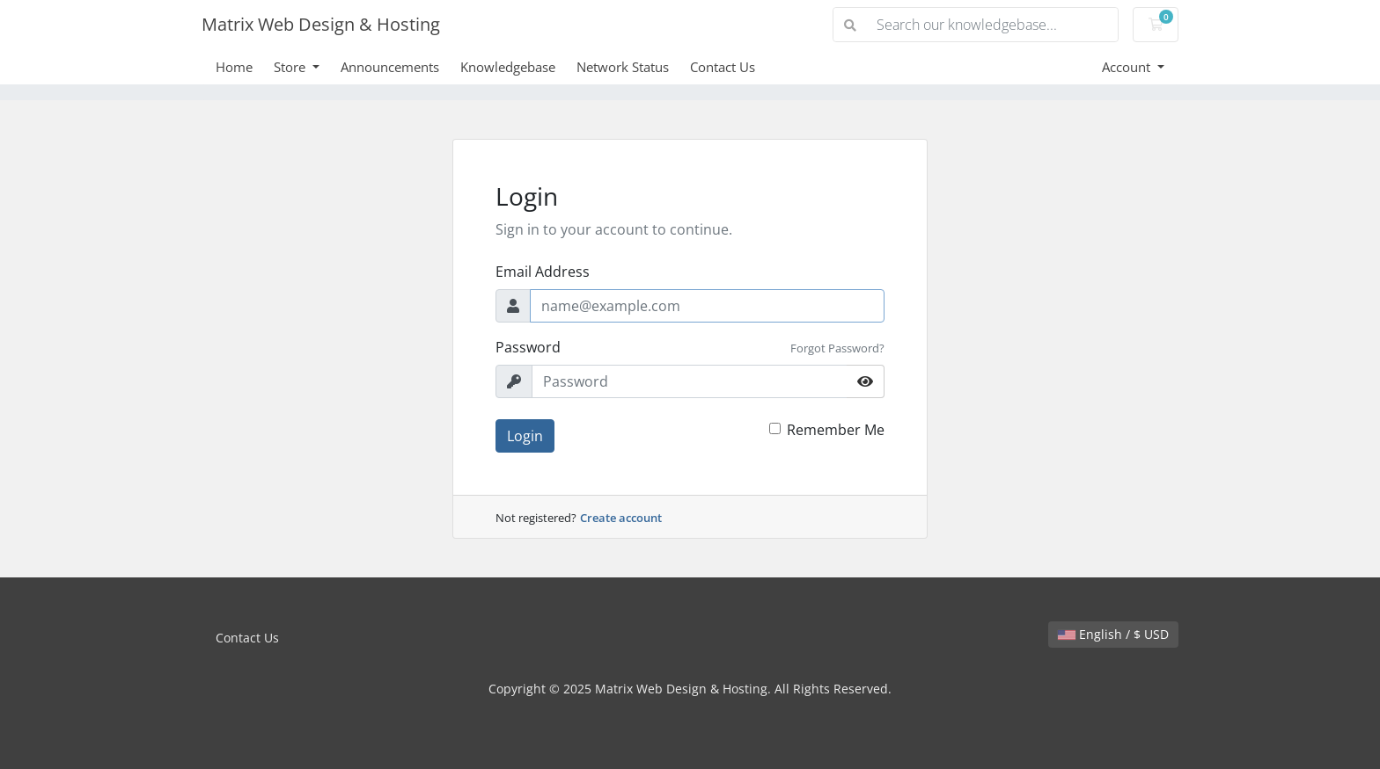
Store (291, 67)
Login (525, 436)
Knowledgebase (507, 67)
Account (1128, 67)
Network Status (622, 67)
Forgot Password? (837, 348)
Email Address (542, 271)
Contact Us (722, 67)
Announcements (390, 67)
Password (528, 347)
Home (234, 67)
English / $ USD (1113, 634)
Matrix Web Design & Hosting (321, 24)
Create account (621, 518)
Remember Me (836, 429)
